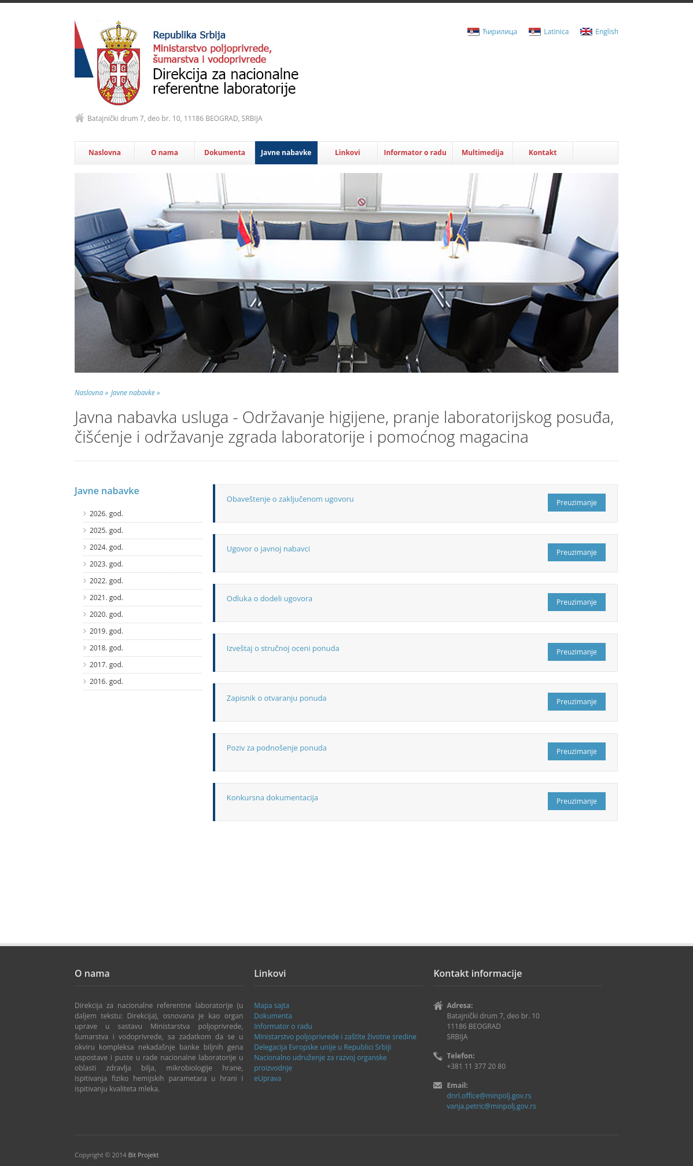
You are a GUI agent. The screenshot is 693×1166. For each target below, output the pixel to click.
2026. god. (106, 513)
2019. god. (106, 631)
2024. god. (106, 547)
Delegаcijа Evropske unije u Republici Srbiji (322, 1047)
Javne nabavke (286, 152)
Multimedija (483, 152)
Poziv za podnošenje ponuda (277, 747)
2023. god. (106, 564)
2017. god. (106, 665)
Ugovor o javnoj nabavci (268, 548)
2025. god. (106, 530)
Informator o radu (415, 152)
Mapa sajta (271, 1005)
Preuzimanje (576, 502)
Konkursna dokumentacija (272, 797)
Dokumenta (224, 152)
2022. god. (106, 581)
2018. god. (106, 648)
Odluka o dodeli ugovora (269, 598)
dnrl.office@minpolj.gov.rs (489, 1096)
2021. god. (106, 597)
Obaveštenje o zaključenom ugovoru (290, 499)
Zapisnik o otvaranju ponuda (277, 698)
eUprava (267, 1078)
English (606, 31)
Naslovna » (91, 393)
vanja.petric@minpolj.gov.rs (491, 1106)
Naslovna (105, 152)
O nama (164, 152)
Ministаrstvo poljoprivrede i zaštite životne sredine (335, 1037)
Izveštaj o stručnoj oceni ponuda (283, 648)
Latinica (556, 31)
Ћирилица (499, 31)
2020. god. (106, 614)
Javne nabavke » (135, 393)
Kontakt (542, 152)
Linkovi (347, 152)
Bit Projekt (143, 1154)
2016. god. (106, 681)
